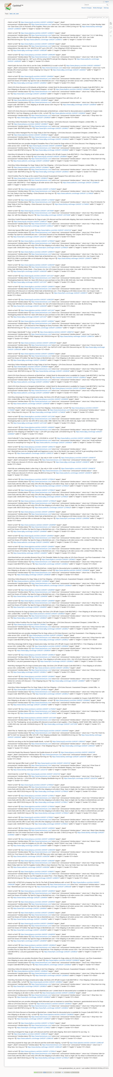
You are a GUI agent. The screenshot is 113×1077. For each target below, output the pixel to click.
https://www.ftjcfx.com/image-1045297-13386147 (36, 226)
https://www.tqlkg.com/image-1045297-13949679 (72, 462)
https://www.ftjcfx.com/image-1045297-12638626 (33, 1019)
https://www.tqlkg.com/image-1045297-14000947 (69, 70)
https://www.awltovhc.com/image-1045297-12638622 (31, 382)
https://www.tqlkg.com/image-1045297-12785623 (51, 497)
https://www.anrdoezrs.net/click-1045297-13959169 (38, 343)
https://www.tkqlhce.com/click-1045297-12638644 (72, 89)
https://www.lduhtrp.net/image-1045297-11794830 (72, 204)
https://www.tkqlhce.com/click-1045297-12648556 (37, 590)
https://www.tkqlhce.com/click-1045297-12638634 (51, 646)
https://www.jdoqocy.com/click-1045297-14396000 (38, 839)
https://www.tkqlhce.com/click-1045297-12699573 (37, 286)
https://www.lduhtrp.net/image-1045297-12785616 (52, 486)
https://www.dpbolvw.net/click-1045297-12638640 (31, 100)
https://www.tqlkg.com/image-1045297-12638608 (51, 150)
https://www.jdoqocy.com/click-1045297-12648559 (38, 934)
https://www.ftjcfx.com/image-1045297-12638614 (52, 694)
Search (108, 5)
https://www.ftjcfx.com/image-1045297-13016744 (80, 778)
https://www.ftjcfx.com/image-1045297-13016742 (29, 237)
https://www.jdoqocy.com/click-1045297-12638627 (31, 124)
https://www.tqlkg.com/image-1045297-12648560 (30, 531)
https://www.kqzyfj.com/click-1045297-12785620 (37, 785)
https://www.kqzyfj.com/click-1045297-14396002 (37, 22)
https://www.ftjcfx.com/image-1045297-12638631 (51, 1008)
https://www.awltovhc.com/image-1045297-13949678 (74, 473)
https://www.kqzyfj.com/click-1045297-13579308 (37, 211)
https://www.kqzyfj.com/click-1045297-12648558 (37, 923)
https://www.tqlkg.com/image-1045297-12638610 (52, 139)
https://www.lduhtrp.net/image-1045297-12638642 (30, 705)
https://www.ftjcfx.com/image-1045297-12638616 (60, 952)
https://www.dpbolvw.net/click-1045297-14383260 (37, 861)
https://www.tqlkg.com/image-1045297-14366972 (42, 878)
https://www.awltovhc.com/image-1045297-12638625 (53, 965)
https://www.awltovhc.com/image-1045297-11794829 (75, 193)
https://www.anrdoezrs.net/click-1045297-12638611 (52, 668)
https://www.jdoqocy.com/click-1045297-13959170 (38, 447)
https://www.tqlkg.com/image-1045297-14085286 (30, 50)
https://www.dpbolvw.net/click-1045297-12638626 (57, 1014)
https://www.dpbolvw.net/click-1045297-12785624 (37, 806)
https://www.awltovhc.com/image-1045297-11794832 (38, 713)
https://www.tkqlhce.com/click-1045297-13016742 (54, 230)
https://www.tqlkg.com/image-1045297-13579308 (53, 215)
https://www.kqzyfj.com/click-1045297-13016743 (53, 763)
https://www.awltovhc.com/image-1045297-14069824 (54, 442)
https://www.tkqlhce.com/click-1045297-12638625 (62, 960)
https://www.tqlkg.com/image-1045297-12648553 (30, 360)
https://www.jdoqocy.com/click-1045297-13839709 (78, 752)
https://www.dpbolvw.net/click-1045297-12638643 (31, 971)
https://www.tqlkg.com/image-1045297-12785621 (51, 824)
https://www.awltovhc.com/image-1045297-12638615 (81, 182)
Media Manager (97, 8)
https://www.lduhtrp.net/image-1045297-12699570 (75, 258)
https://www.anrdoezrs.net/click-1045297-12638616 (38, 945)
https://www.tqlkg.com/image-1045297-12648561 (30, 83)
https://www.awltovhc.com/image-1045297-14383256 (31, 856)
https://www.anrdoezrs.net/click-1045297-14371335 (38, 718)
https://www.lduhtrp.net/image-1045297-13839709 (69, 757)
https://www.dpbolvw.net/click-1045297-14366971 (37, 33)
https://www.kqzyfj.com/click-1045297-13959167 (68, 741)
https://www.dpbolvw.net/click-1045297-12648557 (37, 546)
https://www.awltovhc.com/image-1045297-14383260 (31, 867)
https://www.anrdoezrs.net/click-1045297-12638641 (31, 167)
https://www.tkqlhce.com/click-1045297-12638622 (69, 377)
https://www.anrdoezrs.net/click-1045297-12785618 (38, 501)
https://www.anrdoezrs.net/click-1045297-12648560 (38, 525)
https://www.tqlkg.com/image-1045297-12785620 (51, 791)
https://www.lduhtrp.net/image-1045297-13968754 (77, 336)
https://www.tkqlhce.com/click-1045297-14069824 (74, 438)
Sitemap (106, 8)
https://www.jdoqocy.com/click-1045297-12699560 (38, 512)
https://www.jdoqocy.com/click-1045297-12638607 (38, 676)
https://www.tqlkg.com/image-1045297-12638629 (33, 117)
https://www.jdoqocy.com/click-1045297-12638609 (69, 388)
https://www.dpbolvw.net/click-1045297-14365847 (37, 321)
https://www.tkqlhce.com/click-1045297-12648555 (37, 601)
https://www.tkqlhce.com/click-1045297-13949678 (78, 468)
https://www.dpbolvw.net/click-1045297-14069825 (37, 427)
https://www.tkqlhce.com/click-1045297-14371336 (37, 416)
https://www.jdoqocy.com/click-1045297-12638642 (73, 700)
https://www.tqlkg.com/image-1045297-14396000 (30, 845)
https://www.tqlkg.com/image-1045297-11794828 (48, 412)
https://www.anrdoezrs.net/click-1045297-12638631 (54, 1004)
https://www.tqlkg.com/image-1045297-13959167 (78, 746)
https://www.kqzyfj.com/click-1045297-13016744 (43, 774)
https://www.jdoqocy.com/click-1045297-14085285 (38, 55)
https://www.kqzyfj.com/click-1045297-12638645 (50, 156)
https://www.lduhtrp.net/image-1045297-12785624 (52, 813)
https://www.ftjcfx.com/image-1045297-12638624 (29, 986)
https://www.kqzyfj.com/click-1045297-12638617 (30, 624)
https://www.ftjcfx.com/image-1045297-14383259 (29, 271)
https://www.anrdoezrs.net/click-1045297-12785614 (38, 1051)
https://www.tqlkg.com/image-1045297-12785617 (51, 802)
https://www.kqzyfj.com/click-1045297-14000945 (51, 731)
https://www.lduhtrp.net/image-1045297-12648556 (30, 596)
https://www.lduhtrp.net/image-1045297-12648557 (30, 553)
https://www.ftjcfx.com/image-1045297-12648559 (29, 941)
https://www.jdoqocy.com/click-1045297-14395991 (38, 828)
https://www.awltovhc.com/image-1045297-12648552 (31, 542)
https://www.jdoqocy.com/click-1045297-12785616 (38, 479)
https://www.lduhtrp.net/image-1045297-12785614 (52, 1058)
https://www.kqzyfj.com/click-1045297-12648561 (37, 76)
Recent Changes (87, 8)
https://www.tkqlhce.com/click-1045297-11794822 (37, 1023)
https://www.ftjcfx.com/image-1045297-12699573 (70, 293)
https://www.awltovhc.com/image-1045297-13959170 (35, 453)
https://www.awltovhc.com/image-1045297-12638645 (31, 161)
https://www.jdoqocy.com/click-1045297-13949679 (78, 458)
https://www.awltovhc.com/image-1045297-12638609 (31, 393)
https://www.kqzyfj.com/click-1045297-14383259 (37, 299)
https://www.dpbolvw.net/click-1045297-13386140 (86, 1043)
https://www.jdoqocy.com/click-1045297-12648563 (38, 902)
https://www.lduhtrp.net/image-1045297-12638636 (52, 371)
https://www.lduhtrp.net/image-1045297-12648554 (30, 897)
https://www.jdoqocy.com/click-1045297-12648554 (38, 891)
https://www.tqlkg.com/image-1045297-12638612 (51, 640)
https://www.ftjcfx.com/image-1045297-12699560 (72, 518)
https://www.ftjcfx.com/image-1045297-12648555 (29, 607)
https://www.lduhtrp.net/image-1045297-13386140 (45, 1047)
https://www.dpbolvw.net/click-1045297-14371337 (37, 310)
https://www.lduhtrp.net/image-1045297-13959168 (54, 887)
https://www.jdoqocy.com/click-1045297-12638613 (38, 655)
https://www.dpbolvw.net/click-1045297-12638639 (72, 570)
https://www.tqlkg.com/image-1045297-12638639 (33, 575)
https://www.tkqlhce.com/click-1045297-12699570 (37, 252)
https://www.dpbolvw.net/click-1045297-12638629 (68, 113)
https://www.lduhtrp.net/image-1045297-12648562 (30, 919)
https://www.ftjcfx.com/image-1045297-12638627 (52, 128)
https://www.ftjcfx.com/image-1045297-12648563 (29, 908)
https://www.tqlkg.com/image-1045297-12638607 (68, 681)
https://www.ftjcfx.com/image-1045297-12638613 (57, 661)
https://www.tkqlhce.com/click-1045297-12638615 (31, 178)
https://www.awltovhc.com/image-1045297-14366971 (44, 39)
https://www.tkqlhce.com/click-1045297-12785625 (37, 241)
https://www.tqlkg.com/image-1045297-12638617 (52, 629)
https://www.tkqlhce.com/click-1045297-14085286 (37, 44)
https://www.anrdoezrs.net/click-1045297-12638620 (47, 614)
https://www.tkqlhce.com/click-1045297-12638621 (59, 559)
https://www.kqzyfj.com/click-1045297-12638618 (58, 993)
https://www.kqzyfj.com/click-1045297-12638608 (45, 146)
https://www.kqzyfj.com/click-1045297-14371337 (37, 276)
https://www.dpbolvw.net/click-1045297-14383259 (37, 265)
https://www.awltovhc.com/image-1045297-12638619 (53, 585)
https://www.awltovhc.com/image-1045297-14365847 (44, 328)
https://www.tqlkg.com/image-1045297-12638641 (52, 172)
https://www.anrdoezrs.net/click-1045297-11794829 (38, 189)
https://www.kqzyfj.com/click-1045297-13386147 (30, 221)
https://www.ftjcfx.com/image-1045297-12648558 (29, 930)
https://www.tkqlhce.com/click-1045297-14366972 (37, 871)
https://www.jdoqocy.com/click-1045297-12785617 (38, 796)
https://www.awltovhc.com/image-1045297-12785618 (53, 507)
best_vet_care (14, 13)
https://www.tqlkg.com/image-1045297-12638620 (30, 618)
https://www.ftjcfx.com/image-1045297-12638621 (51, 564)
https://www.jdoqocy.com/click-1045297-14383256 (38, 850)
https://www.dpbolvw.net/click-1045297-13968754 (57, 332)
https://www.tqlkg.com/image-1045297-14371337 (30, 282)
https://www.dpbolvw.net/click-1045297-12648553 (37, 354)
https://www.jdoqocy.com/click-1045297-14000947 (83, 65)
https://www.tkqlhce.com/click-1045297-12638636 (31, 367)
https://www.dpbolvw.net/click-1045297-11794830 (37, 200)
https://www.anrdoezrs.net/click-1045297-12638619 (31, 581)
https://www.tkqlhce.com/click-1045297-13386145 (31, 1034)
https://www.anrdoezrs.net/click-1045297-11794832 (38, 709)
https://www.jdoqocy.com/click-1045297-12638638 (51, 399)
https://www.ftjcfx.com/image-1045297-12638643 (52, 975)
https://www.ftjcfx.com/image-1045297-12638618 (33, 997)
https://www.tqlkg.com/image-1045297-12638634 (33, 650)
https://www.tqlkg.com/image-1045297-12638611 (30, 672)
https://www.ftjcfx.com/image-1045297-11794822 (33, 1027)
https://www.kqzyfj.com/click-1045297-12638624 (46, 982)
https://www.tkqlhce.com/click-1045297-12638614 (31, 689)
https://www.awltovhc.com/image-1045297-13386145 (35, 1038)
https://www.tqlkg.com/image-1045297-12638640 (79, 104)
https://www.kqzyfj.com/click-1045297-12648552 (37, 536)
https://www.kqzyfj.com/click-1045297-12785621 (37, 817)
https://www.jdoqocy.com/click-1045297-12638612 (46, 635)
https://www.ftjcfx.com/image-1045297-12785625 (51, 247)
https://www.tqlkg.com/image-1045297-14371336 (30, 423)
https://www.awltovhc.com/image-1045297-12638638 (31, 403)
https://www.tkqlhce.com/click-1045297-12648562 (37, 913)
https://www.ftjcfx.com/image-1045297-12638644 (29, 94)
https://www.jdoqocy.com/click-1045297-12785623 (38, 490)
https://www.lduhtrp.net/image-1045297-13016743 (30, 770)
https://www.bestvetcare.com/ (41, 24)
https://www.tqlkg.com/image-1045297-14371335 (60, 724)
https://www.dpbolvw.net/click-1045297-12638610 (31, 135)
